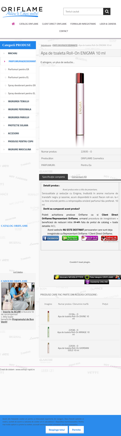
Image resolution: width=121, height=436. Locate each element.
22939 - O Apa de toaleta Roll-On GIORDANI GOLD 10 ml (73, 348)
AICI (53, 226)
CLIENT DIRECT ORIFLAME (54, 23)
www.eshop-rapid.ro (25, 369)
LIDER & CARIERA (108, 23)
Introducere (46, 45)
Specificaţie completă (53, 177)
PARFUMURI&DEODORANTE (65, 45)
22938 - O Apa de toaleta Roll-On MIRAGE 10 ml (73, 332)
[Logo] (21, 11)
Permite (75, 430)
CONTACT (63, 31)
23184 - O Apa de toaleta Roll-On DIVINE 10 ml (73, 316)
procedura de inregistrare (102, 218)
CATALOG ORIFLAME (28, 23)
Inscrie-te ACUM (12, 312)
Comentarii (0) (79, 177)
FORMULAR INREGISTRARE (83, 23)
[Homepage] (13, 23)
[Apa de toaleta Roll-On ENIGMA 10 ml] (80, 68)
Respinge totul (54, 430)
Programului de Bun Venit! (17, 320)
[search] (106, 11)
